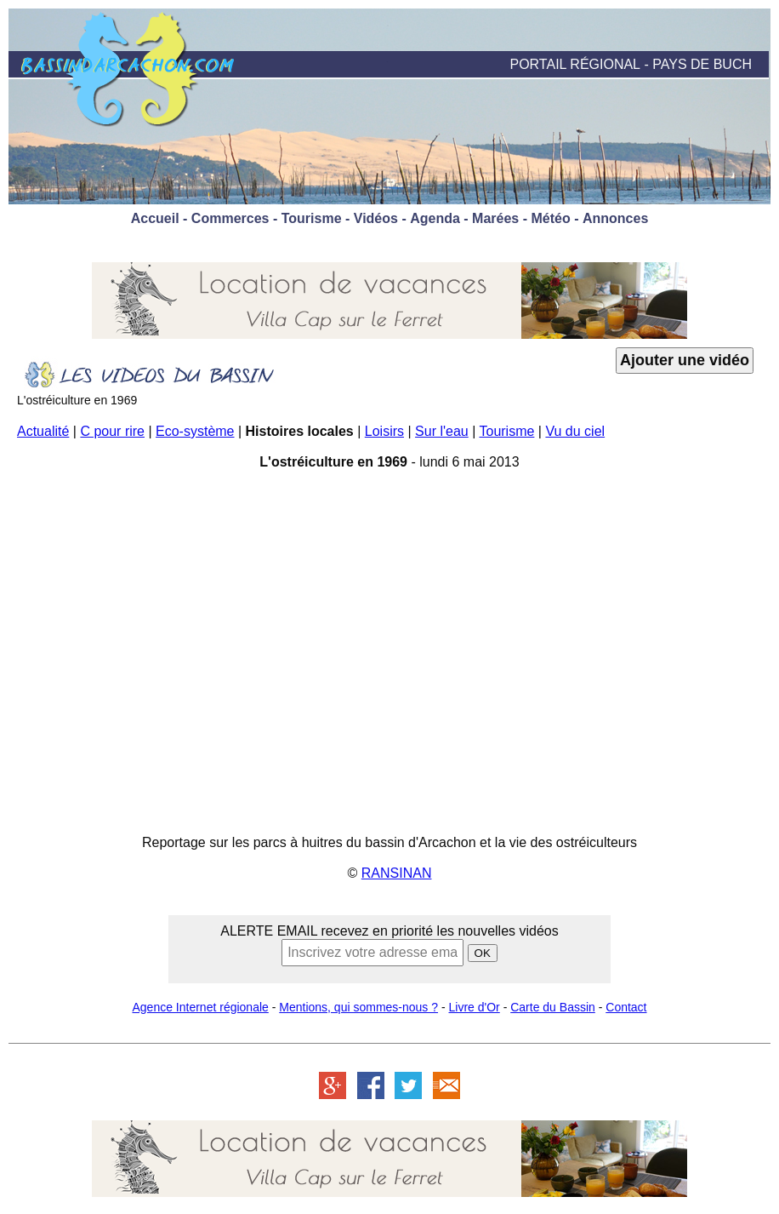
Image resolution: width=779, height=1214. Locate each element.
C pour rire (112, 431)
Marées (495, 218)
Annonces (615, 218)
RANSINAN (396, 873)
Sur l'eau (442, 431)
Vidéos (376, 218)
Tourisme (311, 218)
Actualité (43, 431)
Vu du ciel (575, 431)
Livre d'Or (474, 1007)
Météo (550, 218)
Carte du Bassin (552, 1007)
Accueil (155, 218)
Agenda (435, 218)
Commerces (230, 218)
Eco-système (195, 431)
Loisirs (384, 431)
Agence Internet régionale (200, 1007)
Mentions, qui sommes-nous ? (358, 1007)
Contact (626, 1007)
